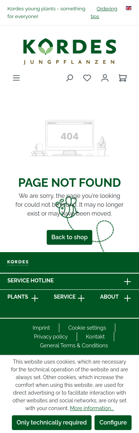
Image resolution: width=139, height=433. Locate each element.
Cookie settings (87, 327)
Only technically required (52, 422)
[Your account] (105, 78)
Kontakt (95, 336)
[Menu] (16, 78)
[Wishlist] (87, 78)
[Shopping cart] (123, 78)
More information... (92, 408)
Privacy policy (50, 336)
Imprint (41, 327)
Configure (113, 422)
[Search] (69, 78)
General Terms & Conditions (74, 345)
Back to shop (70, 237)
